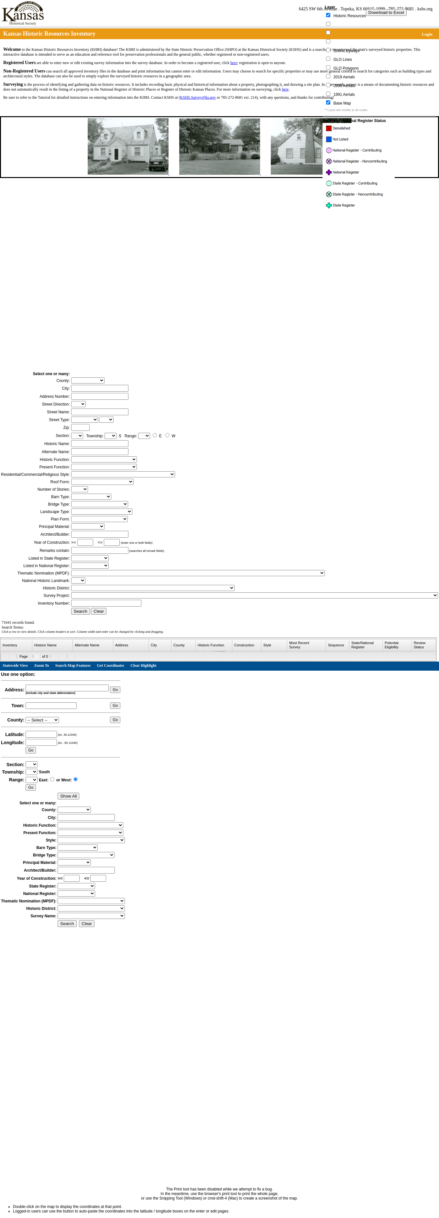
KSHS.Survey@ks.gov (198, 97)
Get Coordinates (110, 665)
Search (80, 611)
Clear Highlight (143, 665)
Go (115, 689)
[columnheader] (16, 645)
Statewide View (15, 665)
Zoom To (41, 665)
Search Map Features (73, 665)
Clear (98, 611)
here (233, 63)
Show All (68, 796)
